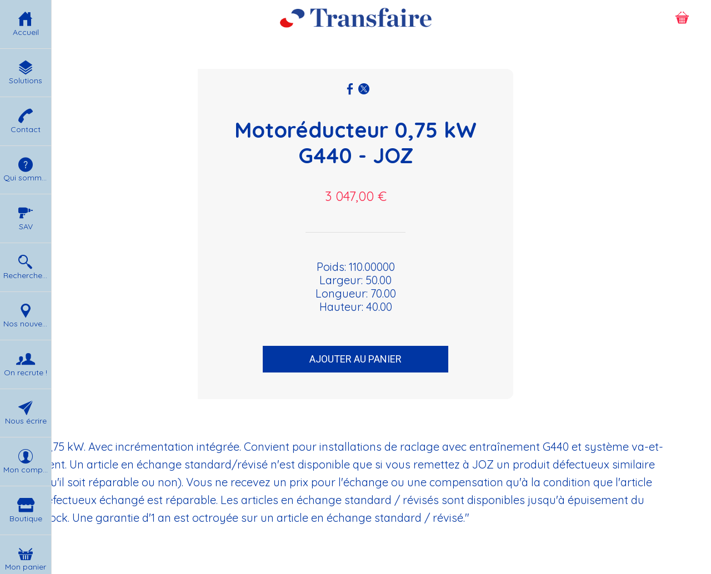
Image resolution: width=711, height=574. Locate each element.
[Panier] (682, 17)
